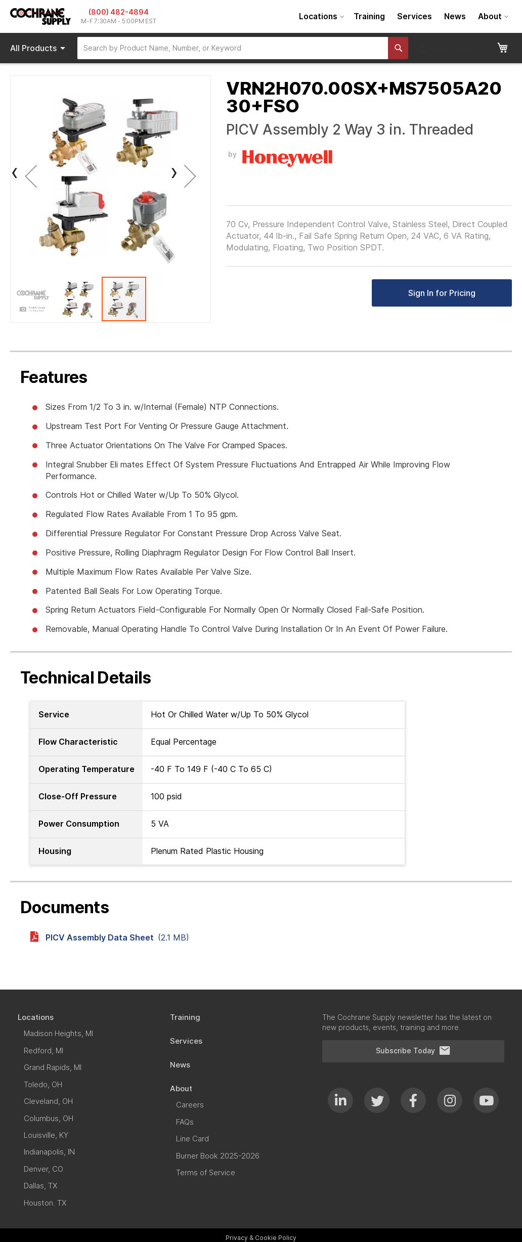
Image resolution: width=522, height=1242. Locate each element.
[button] (31, 176)
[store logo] (40, 16)
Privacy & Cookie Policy (261, 1237)
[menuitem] (320, 16)
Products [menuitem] (39, 48)
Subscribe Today (413, 1051)
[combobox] (232, 48)
